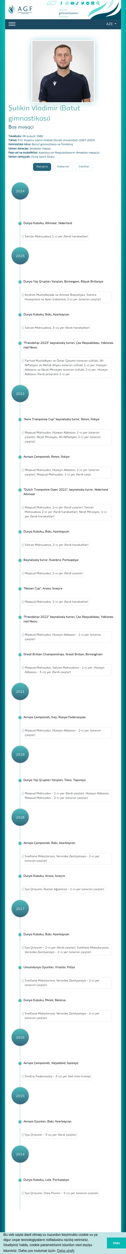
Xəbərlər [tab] (63, 166)
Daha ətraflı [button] (65, 1251)
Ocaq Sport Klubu (43, 156)
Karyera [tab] (42, 166)
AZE (110, 24)
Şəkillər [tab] (84, 166)
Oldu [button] (116, 1243)
